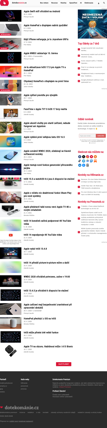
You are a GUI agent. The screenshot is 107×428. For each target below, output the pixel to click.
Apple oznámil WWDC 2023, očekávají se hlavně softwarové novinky (47, 153)
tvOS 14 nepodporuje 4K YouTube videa (43, 234)
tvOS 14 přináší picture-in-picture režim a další (46, 262)
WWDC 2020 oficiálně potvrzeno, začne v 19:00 (47, 276)
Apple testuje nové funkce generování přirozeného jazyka (48, 166)
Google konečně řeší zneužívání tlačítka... (92, 49)
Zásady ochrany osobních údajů (63, 412)
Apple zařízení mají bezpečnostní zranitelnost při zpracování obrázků (48, 306)
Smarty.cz (3, 386)
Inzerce (22, 412)
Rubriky (63, 3)
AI (81, 3)
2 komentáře (38, 56)
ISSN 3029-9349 (6, 416)
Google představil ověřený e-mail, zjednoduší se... (92, 81)
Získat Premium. (65, 387)
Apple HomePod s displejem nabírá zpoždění (46, 25)
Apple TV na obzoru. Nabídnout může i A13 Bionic (48, 346)
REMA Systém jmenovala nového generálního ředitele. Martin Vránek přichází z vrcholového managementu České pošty (94, 232)
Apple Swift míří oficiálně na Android (42, 11)
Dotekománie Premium (8, 412)
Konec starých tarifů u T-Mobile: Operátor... (92, 62)
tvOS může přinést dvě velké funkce (41, 332)
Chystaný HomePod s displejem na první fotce (46, 81)
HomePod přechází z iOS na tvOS (40, 318)
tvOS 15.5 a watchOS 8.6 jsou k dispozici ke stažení (49, 179)
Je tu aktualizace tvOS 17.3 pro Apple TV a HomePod (45, 69)
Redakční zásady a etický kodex (90, 412)
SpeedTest (73, 3)
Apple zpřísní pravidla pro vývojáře (40, 95)
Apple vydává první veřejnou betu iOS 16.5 (44, 137)
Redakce (31, 412)
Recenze (54, 3)
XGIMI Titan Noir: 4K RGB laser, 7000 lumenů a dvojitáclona (92, 187)
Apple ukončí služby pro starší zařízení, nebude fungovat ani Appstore (47, 125)
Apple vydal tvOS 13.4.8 (35, 248)
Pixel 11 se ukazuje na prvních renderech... (91, 68)
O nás (38, 412)
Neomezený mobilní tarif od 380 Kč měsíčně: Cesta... (93, 56)
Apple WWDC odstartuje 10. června (41, 53)
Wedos (2, 392)
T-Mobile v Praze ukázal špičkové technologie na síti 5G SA (92, 207)
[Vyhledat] (104, 3)
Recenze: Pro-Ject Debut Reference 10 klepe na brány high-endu (93, 181)
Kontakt (45, 412)
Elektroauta (89, 3)
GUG (1, 389)
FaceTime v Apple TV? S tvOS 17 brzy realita (45, 109)
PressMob (24, 386)
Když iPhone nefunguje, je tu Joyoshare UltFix (46, 39)
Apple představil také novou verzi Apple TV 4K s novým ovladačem (47, 208)
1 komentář (37, 311)
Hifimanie (24, 383)
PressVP (24, 389)
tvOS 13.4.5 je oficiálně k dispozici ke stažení (46, 290)
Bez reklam (44, 3)
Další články (63, 364)
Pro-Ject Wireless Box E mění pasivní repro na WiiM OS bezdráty (94, 193)
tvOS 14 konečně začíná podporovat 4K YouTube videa (47, 222)
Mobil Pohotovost (6, 383)
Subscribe (100, 136)
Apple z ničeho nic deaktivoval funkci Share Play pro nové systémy (47, 194)
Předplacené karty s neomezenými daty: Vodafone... (93, 75)
